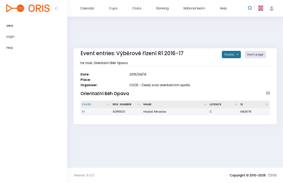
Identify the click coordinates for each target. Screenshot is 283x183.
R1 (83, 112)
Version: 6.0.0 (84, 175)
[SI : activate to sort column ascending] (254, 104)
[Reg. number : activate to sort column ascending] (126, 104)
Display (229, 54)
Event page (255, 54)
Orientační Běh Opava (104, 93)
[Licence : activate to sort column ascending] (223, 104)
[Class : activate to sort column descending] (96, 104)
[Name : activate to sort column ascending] (175, 104)
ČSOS (272, 175)
